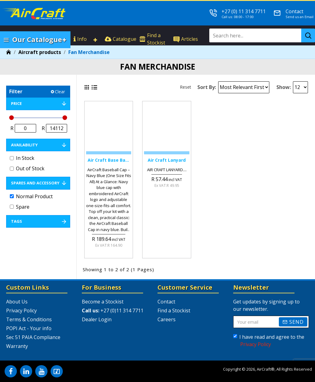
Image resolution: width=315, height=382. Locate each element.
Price (16, 103)
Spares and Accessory (35, 183)
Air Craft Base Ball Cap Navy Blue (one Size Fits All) (109, 160)
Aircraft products (39, 52)
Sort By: (206, 87)
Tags (16, 221)
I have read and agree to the (268, 341)
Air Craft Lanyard (167, 160)
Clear (60, 92)
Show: (283, 87)
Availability (24, 145)
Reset (185, 87)
